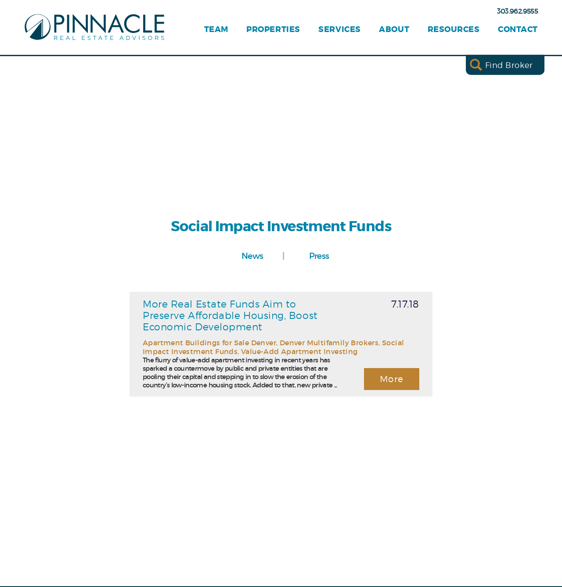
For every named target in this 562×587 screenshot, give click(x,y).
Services (339, 30)
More (392, 379)
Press (319, 256)
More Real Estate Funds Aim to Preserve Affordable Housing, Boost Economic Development (230, 315)
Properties (273, 30)
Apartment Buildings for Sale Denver (209, 342)
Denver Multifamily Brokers (329, 342)
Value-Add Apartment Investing (299, 351)
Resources (454, 30)
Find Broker (509, 64)
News (252, 256)
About (394, 30)
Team (216, 30)
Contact (518, 30)
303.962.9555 (517, 11)
